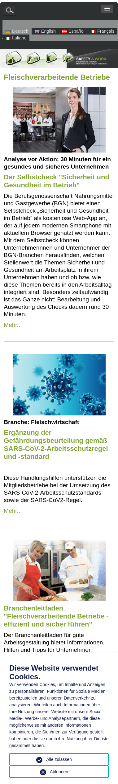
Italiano (16, 37)
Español (73, 31)
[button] (107, 9)
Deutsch (17, 31)
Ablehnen (59, 771)
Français (102, 31)
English (45, 31)
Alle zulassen (59, 759)
